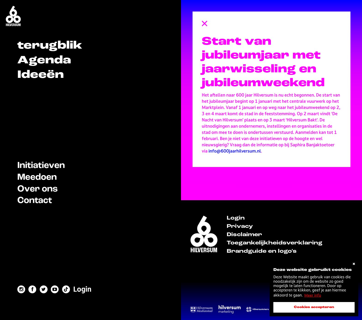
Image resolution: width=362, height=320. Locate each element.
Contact (34, 200)
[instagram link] (21, 289)
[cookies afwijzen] (354, 264)
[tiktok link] (66, 289)
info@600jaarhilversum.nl (234, 151)
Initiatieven (41, 165)
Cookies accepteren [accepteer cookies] (314, 307)
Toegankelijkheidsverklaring (274, 243)
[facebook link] (32, 289)
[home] (203, 235)
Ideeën (40, 75)
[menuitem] (82, 289)
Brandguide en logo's (262, 251)
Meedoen (37, 177)
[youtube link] (55, 289)
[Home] (13, 16)
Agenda (44, 60)
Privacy (240, 226)
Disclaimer (244, 235)
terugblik (49, 45)
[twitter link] (44, 289)
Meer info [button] (312, 295)
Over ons (37, 189)
